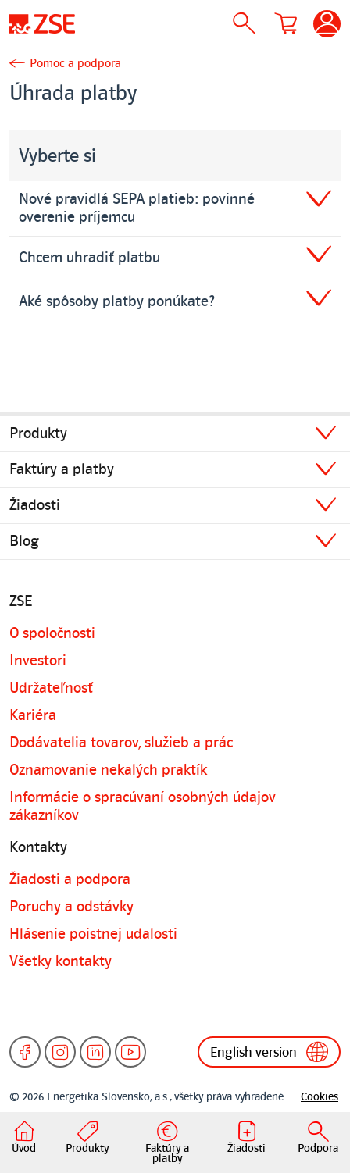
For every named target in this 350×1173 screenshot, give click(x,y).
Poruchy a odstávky (71, 906)
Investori (37, 660)
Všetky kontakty (60, 961)
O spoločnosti (52, 633)
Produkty (38, 433)
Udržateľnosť (51, 688)
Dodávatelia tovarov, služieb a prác (121, 742)
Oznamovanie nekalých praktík (108, 770)
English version (269, 1052)
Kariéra (32, 715)
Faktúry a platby (61, 469)
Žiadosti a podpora (69, 879)
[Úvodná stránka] (42, 23)
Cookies (319, 1096)
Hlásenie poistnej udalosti (93, 934)
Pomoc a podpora (75, 63)
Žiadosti (34, 505)
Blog (24, 541)
